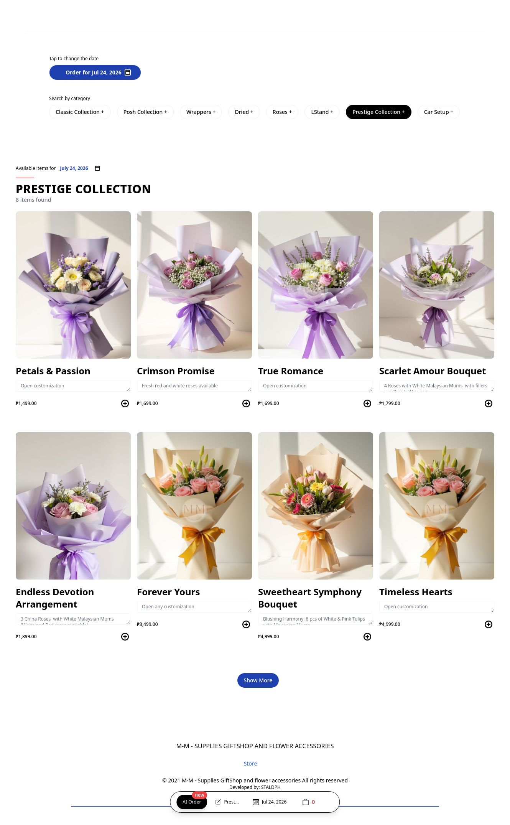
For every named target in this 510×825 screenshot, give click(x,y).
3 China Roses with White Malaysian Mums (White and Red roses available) (73, 619)
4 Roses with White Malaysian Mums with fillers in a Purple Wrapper (436, 386)
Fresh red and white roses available (194, 386)
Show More (258, 680)
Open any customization (194, 607)
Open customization (73, 386)
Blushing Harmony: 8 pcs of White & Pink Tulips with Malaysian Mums (315, 619)
